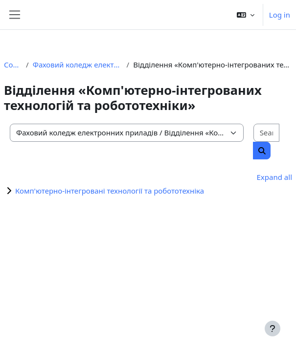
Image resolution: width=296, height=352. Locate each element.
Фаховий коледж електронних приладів (78, 64)
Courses (13, 64)
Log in (279, 15)
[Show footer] (272, 328)
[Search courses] (266, 133)
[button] (245, 14)
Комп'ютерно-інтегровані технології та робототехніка (109, 191)
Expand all (274, 177)
